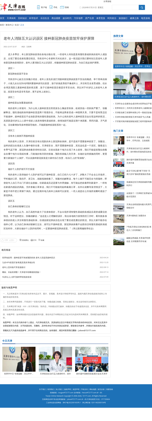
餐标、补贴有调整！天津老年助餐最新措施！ (21, 272)
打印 (34, 240)
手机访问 (84, 389)
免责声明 (76, 389)
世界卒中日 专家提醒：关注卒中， (19, 373)
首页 (2, 18)
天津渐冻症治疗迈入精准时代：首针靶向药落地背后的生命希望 (139, 151)
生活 (17, 24)
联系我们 (51, 389)
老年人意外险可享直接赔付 (13, 267)
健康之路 (134, 18)
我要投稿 (109, 389)
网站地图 (93, 389)
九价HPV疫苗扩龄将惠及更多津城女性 (18, 262)
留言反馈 (101, 389)
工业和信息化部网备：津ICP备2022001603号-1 (63, 402)
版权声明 (67, 389)
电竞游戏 (145, 18)
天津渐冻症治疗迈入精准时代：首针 (55, 373)
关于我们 (42, 389)
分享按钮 (107, 1)
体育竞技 (100, 18)
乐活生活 (44, 18)
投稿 (67, 7)
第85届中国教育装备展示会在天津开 (91, 373)
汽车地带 (78, 18)
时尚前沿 (112, 18)
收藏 (42, 240)
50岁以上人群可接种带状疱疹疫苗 (17, 277)
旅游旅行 (123, 18)
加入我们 (59, 389)
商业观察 (56, 18)
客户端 (44, 7)
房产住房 (89, 18)
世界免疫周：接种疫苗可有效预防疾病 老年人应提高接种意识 (28, 257)
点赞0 (11, 240)
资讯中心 (9, 24)
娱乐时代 (67, 18)
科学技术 (33, 18)
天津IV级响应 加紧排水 (136, 215)
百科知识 (22, 18)
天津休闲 (11, 18)
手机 (55, 7)
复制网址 (25, 240)
